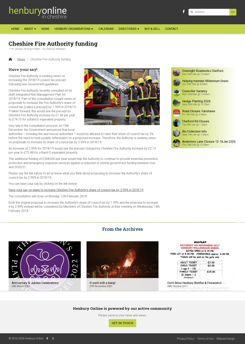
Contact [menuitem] (171, 29)
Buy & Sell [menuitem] (152, 29)
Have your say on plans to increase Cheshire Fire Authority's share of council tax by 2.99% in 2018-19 (76, 190)
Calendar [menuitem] (106, 29)
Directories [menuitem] (127, 29)
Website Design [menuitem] (225, 338)
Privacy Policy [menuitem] (185, 338)
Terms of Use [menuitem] (205, 338)
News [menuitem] (45, 29)
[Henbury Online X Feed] (53, 338)
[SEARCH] (209, 12)
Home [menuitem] (15, 29)
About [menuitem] (28, 29)
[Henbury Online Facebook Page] (184, 11)
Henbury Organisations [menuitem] (72, 29)
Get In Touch (122, 323)
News (21, 59)
